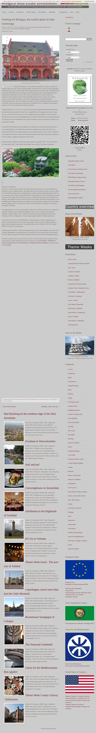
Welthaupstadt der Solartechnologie (40, 399)
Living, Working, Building (75, 463)
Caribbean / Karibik (73, 276)
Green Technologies (73, 422)
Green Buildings (72, 418)
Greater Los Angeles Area (75, 414)
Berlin (70, 377)
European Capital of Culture (76, 459)
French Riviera (72, 381)
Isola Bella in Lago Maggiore (76, 185)
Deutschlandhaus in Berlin (75, 197)
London (70, 467)
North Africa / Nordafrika (75, 308)
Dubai (70, 389)
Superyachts (71, 520)
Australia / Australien (74, 271)
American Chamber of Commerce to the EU (77, 698)
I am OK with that (89, 1)
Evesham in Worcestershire (40, 441)
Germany (27, 399)
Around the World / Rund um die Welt (78, 263)
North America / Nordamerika (76, 312)
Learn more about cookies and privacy (71, 1)
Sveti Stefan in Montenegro (75, 173)
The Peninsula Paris (73, 193)
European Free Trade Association (77, 284)
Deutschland (10, 399)
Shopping (70, 512)
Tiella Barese (71, 165)
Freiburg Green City (12, 243)
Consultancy (20, 12)
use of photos (7, 245)
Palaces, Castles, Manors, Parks (77, 496)
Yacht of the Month (73, 549)
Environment (27, 28)
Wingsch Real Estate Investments (29, 3)
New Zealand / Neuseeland (75, 304)
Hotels (70, 447)
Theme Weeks (72, 524)
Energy (16, 28)
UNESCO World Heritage (75, 532)
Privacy (80, 150)
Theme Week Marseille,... (10, 406)
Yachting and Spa (73, 324)
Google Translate (90, 62)
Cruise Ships (71, 455)
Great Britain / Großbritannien (76, 292)
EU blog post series (73, 402)
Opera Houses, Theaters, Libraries (77, 492)
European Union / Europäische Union (43, 27)
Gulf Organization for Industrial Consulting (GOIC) (79, 623)
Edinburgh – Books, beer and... (49, 406)
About (4, 12)
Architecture (71, 373)
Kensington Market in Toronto (76, 181)
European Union (72, 406)
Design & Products (73, 385)
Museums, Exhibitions (74, 479)
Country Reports (31, 12)
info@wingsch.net (83, 120)
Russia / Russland (73, 316)
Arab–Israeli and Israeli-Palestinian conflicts (77, 666)
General (12, 28)
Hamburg (70, 438)
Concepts (11, 12)
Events (70, 545)
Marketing (52, 12)
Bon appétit (71, 434)
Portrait (70, 504)
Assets (71, 12)
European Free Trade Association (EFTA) (76, 584)
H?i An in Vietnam (35, 538)
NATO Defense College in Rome (77, 177)
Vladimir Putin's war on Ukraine (74, 594)
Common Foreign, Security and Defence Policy (78, 592)
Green (77, 12)
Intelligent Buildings (74, 451)
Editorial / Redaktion (74, 280)
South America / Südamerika (76, 320)
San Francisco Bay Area (75, 508)
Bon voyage (71, 430)
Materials (70, 471)
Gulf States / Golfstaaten (75, 296)
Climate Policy (69, 590)
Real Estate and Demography (73, 588)
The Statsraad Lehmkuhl (38, 644)
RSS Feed (70, 17)
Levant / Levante (73, 300)
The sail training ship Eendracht (77, 189)
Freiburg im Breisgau (19, 399)
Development (42, 12)
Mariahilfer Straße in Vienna (76, 161)
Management (63, 12)
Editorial (70, 394)
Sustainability (21, 28)
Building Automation (74, 410)
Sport (69, 516)
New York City (72, 487)
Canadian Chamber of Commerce (74, 704)
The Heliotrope (23, 243)
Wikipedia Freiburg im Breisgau (39, 243)
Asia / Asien (71, 267)
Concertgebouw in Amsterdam (42, 487)
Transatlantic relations (71, 597)
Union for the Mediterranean (76, 536)
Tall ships (70, 426)
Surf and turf (32, 464)
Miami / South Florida (74, 475)
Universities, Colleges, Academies (77, 540)
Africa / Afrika (72, 259)
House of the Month (73, 443)
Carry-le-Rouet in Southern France (77, 169)
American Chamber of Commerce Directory (77, 696)
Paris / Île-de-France (73, 500)
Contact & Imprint (80, 147)
